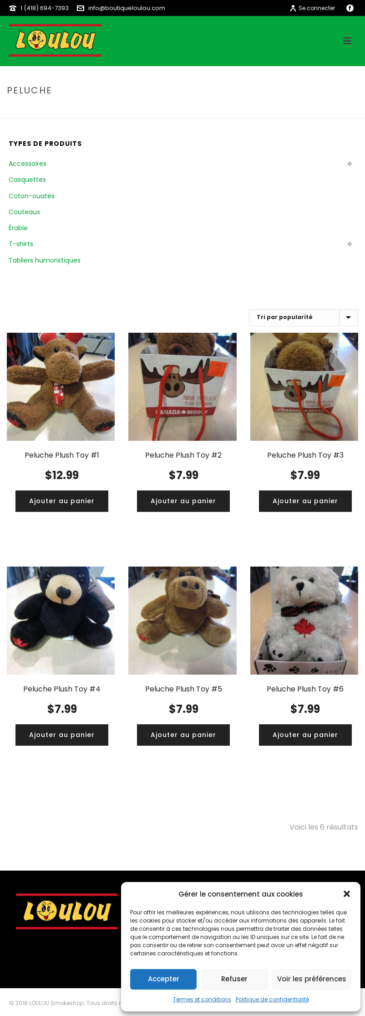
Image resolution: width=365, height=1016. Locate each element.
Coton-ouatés (32, 196)
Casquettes (27, 179)
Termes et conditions (202, 999)
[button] (346, 893)
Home (276, 109)
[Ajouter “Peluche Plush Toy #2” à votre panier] (183, 501)
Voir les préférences (311, 979)
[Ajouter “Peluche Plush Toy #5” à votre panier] (183, 735)
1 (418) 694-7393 (44, 8)
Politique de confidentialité (272, 999)
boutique (305, 109)
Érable (18, 227)
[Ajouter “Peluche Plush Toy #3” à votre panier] (305, 501)
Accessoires (27, 163)
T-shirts (21, 243)
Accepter (163, 979)
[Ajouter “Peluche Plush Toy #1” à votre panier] (61, 501)
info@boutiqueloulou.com (126, 8)
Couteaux (24, 212)
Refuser (234, 979)
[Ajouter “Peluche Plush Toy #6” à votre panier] (305, 735)
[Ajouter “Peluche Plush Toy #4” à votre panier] (61, 735)
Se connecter (312, 8)
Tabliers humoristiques (45, 260)
